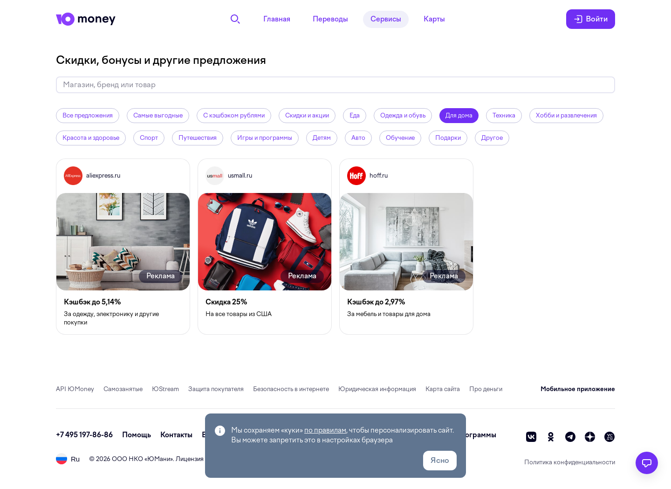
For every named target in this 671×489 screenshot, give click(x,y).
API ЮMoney (75, 389)
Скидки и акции (307, 115)
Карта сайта (442, 389)
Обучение (400, 137)
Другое (492, 137)
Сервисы (385, 19)
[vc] (609, 436)
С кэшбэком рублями (234, 115)
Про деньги (485, 389)
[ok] (550, 436)
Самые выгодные (158, 115)
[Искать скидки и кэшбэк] (335, 84)
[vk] (531, 436)
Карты (434, 19)
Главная (276, 19)
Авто (358, 137)
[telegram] (570, 436)
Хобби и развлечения (566, 115)
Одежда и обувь (402, 115)
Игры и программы (264, 137)
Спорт (149, 137)
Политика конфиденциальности (569, 462)
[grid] (335, 246)
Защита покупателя (216, 389)
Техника (504, 115)
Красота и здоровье (90, 137)
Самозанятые (123, 389)
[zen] (590, 436)
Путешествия (197, 137)
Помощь (136, 435)
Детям (322, 137)
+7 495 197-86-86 (84, 435)
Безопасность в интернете (291, 389)
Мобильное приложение (578, 389)
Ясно (440, 460)
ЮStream (165, 389)
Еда (354, 115)
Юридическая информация (377, 389)
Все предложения (87, 115)
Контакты (176, 435)
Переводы (330, 19)
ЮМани (158, 458)
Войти (591, 19)
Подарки (448, 137)
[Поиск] (235, 19)
